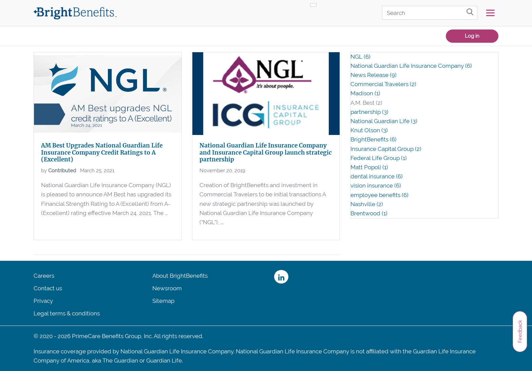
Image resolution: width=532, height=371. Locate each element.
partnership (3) (369, 112)
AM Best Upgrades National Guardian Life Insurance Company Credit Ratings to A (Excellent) (102, 152)
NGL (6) (360, 56)
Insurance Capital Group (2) (385, 148)
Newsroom (167, 288)
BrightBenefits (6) (373, 139)
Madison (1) (365, 93)
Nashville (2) (366, 204)
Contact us (48, 288)
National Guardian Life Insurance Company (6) (411, 65)
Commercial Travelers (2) (383, 84)
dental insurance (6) (376, 176)
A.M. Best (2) (366, 102)
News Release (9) (373, 75)
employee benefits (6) (379, 195)
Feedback (520, 331)
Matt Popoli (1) (369, 167)
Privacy (43, 300)
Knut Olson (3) (369, 130)
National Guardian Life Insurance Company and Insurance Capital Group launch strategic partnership (266, 152)
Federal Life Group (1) (378, 158)
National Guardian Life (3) (383, 121)
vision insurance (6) (375, 185)
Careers (44, 275)
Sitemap (163, 300)
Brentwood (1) (368, 213)
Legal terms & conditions (67, 313)
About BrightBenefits (180, 275)
